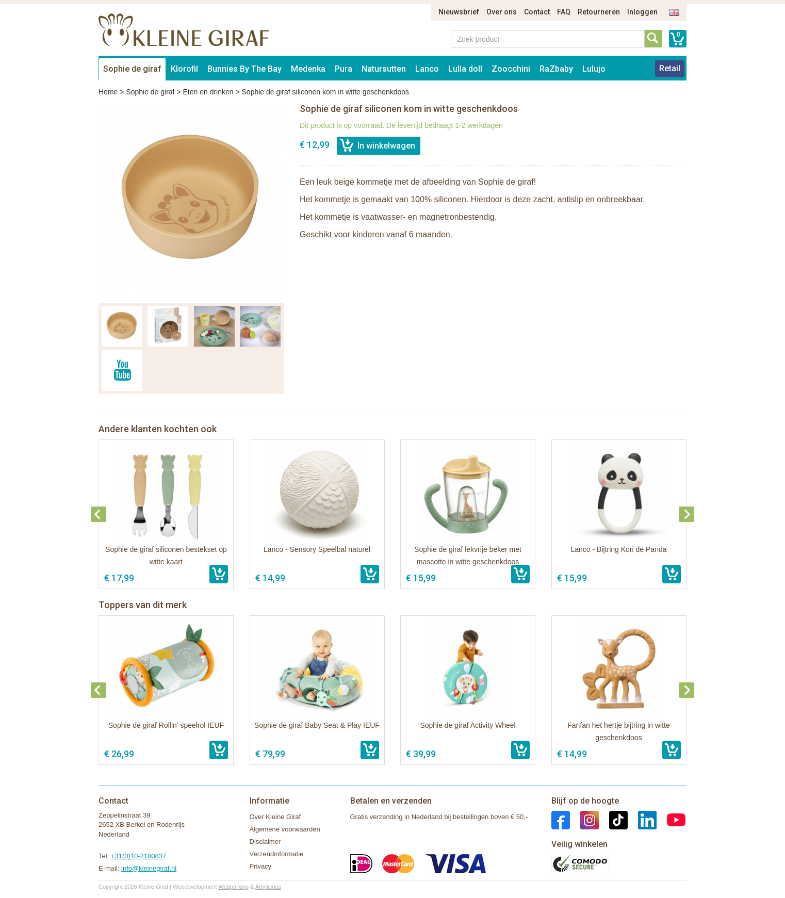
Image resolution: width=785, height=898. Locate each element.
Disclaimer (265, 841)
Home (108, 92)
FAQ (563, 12)
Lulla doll (465, 69)
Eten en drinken (208, 92)
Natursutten (384, 69)
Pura (343, 69)
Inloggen (642, 12)
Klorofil (184, 69)
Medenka (308, 69)
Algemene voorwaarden (285, 829)
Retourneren (599, 12)
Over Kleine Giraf (275, 817)
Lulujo (594, 69)
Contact (537, 12)
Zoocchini (511, 69)
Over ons (501, 12)
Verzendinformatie (277, 854)
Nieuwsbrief (458, 12)
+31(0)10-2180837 (138, 856)
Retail (669, 68)
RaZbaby (556, 69)
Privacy (261, 866)
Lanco (427, 69)
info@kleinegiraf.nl (148, 868)
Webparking (234, 887)
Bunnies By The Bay (244, 69)
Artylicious (268, 887)
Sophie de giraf (132, 69)
